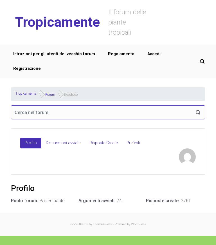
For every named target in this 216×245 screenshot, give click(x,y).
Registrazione (27, 68)
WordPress (138, 224)
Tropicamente (57, 22)
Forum (50, 94)
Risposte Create (103, 143)
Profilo (31, 143)
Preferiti (133, 143)
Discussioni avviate (63, 143)
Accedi (154, 54)
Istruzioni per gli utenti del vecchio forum (54, 54)
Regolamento (121, 54)
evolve (74, 224)
